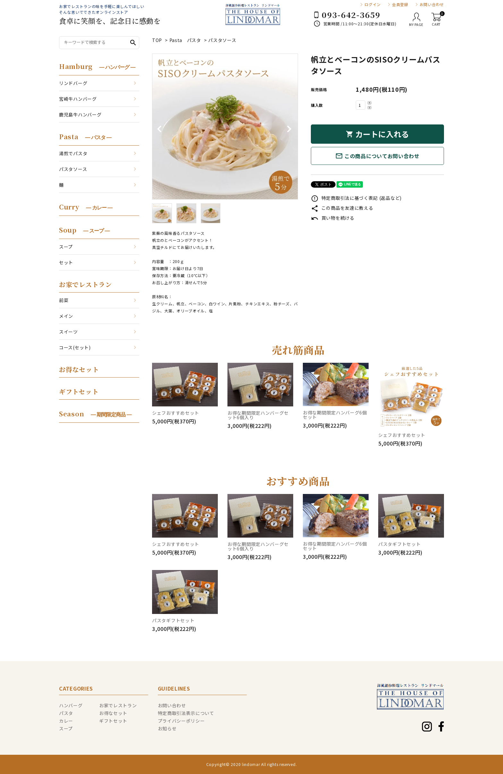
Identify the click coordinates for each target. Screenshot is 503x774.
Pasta (85, 136)
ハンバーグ (71, 705)
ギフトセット (78, 391)
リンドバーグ (73, 83)
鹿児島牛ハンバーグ (80, 114)
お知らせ (167, 728)
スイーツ (68, 331)
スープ (66, 246)
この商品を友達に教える (342, 208)
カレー (66, 721)
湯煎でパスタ (73, 153)
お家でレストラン (85, 284)
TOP (157, 40)
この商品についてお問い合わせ (377, 156)
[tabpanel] (225, 127)
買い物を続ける (332, 218)
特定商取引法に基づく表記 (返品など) (356, 198)
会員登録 (400, 4)
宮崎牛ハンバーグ (78, 99)
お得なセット (79, 369)
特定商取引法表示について (186, 713)
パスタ (66, 713)
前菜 (63, 300)
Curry (85, 206)
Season (95, 413)
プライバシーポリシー (181, 721)
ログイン (372, 4)
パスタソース (222, 40)
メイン (66, 316)
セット (66, 262)
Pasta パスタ (185, 40)
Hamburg (97, 66)
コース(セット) (75, 347)
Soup (84, 229)
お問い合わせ (432, 4)
